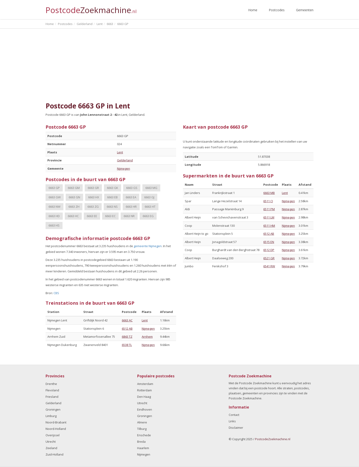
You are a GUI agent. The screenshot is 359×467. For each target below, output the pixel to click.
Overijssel (53, 435)
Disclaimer (236, 428)
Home (252, 10)
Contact (234, 415)
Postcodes (277, 10)
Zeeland (51, 448)
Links (232, 421)
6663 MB (269, 193)
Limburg (51, 416)
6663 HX (93, 197)
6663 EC (110, 216)
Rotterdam (144, 390)
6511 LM (268, 217)
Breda (141, 441)
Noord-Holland (56, 429)
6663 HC (73, 216)
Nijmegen (123, 168)
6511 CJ (268, 201)
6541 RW (269, 266)
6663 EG (148, 216)
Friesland (52, 397)
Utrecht (51, 441)
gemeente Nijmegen (148, 246)
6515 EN (268, 242)
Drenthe (51, 384)
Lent (120, 152)
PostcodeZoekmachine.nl (272, 439)
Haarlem (143, 448)
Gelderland (125, 160)
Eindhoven (144, 409)
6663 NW (54, 206)
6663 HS (54, 225)
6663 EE (92, 216)
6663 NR (129, 216)
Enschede (144, 435)
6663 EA (131, 197)
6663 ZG (93, 206)
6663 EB (112, 197)
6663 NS (112, 206)
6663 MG (151, 188)
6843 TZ (127, 336)
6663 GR (93, 188)
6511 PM (269, 209)
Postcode (91, 8)
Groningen (53, 409)
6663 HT (150, 206)
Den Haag (144, 397)
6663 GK (112, 188)
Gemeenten (304, 10)
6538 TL (127, 345)
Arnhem (147, 336)
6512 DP (268, 250)
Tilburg (142, 429)
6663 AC (127, 320)
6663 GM (74, 188)
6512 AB (127, 328)
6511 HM (269, 226)
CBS (56, 293)
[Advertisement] (179, 63)
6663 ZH (73, 206)
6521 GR (269, 258)
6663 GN (74, 197)
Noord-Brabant (56, 422)
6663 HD (54, 216)
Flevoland (52, 390)
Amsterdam (145, 384)
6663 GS (131, 188)
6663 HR (131, 206)
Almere (142, 422)
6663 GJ (149, 197)
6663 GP (54, 188)
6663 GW (55, 197)
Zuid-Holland (54, 454)
